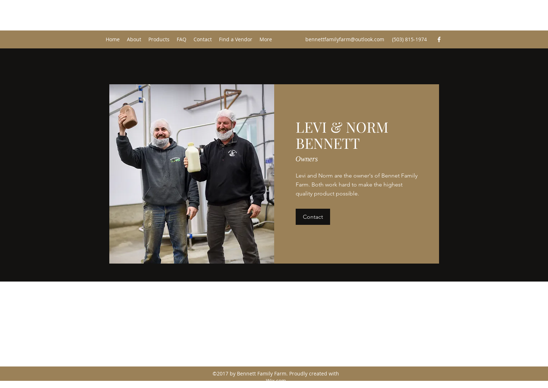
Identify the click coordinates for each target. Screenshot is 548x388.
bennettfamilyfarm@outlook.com (344, 39)
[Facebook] (439, 39)
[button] (313, 217)
